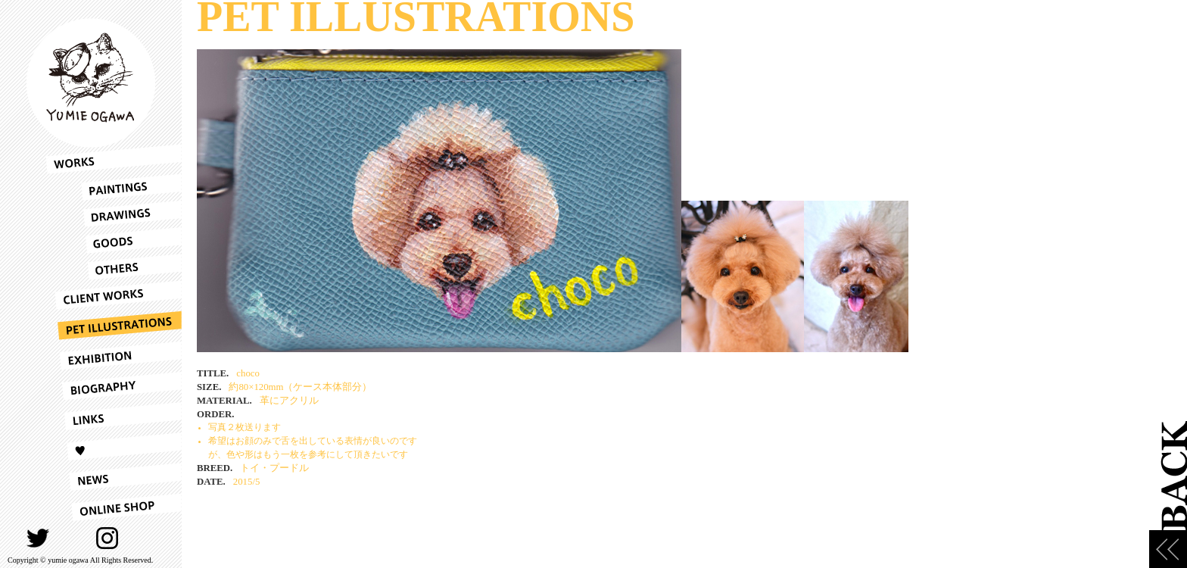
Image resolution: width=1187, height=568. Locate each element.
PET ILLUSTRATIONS (113, 326)
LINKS (113, 416)
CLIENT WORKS (113, 295)
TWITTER (38, 538)
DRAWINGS (113, 214)
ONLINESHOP (113, 507)
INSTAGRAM (108, 538)
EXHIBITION (113, 356)
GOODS (113, 240)
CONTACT (142, 538)
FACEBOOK (73, 538)
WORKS (113, 159)
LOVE (113, 447)
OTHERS (113, 267)
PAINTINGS (113, 187)
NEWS (113, 477)
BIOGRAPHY (113, 386)
